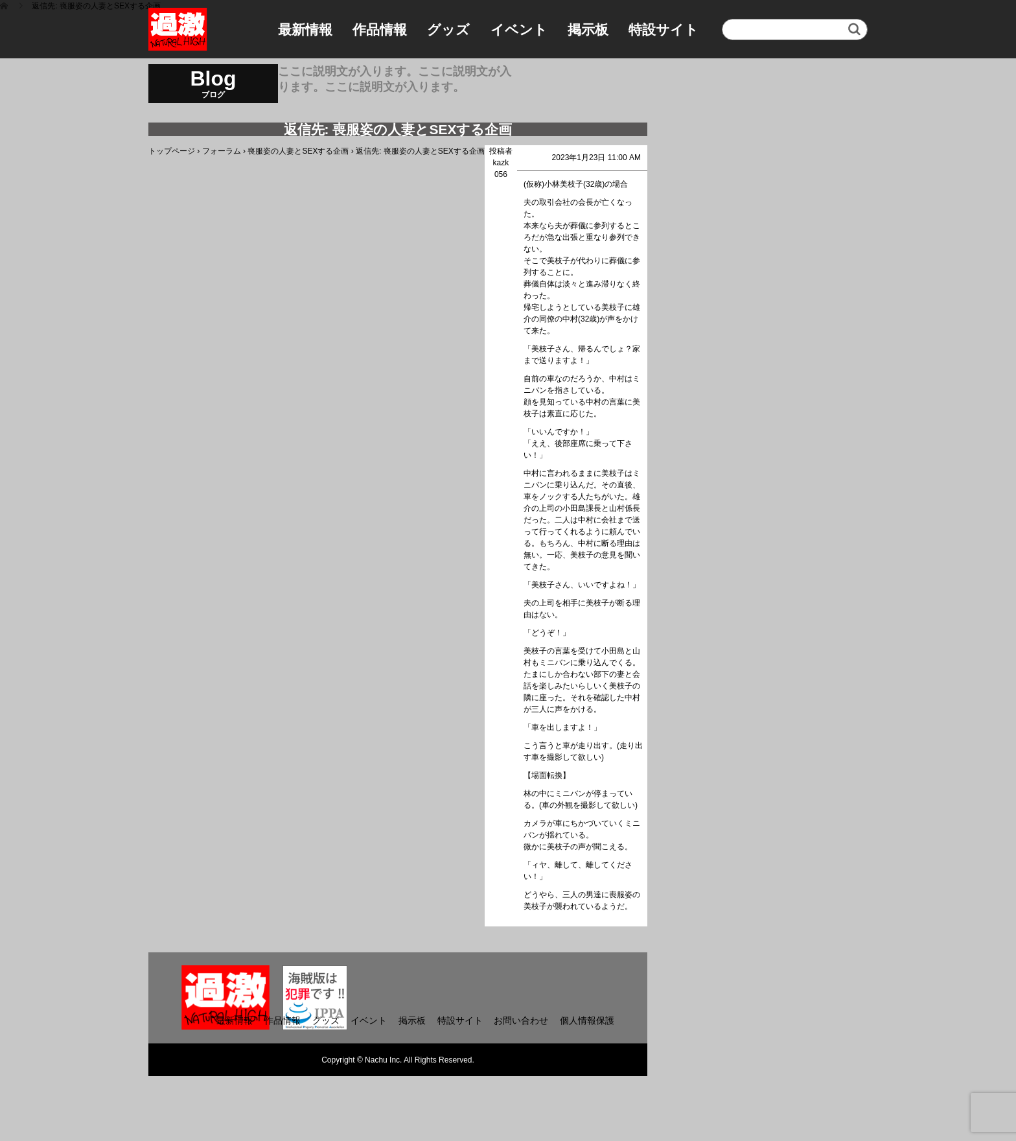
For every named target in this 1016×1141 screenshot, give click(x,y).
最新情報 (305, 29)
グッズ (448, 29)
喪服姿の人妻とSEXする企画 (298, 151)
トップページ (171, 151)
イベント (519, 29)
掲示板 (588, 29)
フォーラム (221, 151)
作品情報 (379, 29)
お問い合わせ (521, 1020)
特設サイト (663, 29)
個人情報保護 (587, 1020)
